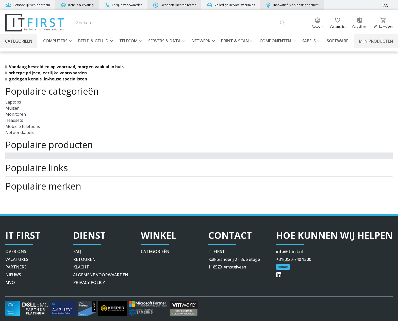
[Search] (180, 22)
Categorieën (18, 41)
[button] (317, 20)
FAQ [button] (385, 5)
